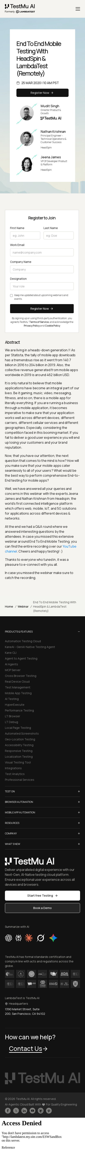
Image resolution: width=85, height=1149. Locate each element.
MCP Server (13, 670)
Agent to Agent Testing (21, 658)
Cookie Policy (52, 325)
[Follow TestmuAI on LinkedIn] (24, 1111)
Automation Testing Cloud (23, 641)
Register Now (43, 93)
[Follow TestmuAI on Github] (41, 1111)
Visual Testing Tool (18, 762)
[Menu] (78, 9)
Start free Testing (42, 895)
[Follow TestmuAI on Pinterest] (49, 1111)
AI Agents (11, 664)
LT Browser (12, 716)
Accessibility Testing (19, 745)
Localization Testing (19, 757)
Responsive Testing (18, 751)
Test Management (17, 687)
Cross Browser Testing (20, 676)
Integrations (13, 768)
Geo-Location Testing (20, 739)
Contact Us (28, 1048)
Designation (18, 279)
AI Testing (12, 699)
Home (9, 606)
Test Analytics (15, 774)
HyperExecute (14, 705)
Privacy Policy (32, 325)
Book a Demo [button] (42, 908)
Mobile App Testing (18, 693)
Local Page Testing (18, 728)
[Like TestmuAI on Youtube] (32, 1111)
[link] (20, 9)
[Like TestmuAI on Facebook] (8, 1111)
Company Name (20, 262)
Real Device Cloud (17, 681)
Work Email (17, 245)
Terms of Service (39, 322)
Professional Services (19, 780)
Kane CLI (10, 653)
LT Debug (11, 722)
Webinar (23, 606)
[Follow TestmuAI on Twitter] (16, 1111)
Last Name (51, 228)
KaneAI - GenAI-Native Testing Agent (30, 647)
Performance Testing (19, 710)
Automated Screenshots (22, 733)
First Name (17, 228)
